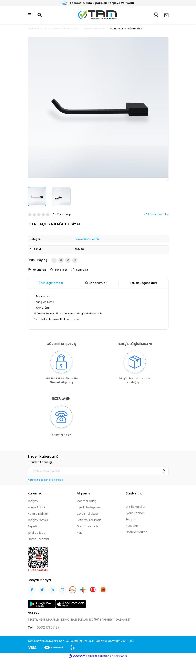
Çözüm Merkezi (136, 532)
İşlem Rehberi (135, 513)
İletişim (33, 501)
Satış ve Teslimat (89, 520)
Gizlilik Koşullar (135, 507)
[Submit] (163, 471)
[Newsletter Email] (98, 471)
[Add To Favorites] (156, 214)
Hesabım (132, 526)
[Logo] (97, 14)
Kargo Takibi (36, 507)
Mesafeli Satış (86, 501)
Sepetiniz (34, 526)
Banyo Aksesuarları (87, 239)
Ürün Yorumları (96, 283)
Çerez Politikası (38, 539)
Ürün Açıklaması (51, 283)
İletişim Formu (38, 520)
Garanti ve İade (88, 526)
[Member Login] (155, 14)
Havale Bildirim (38, 514)
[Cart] (166, 15)
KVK (79, 533)
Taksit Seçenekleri (143, 283)
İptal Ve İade (36, 533)
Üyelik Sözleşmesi (89, 507)
